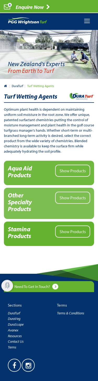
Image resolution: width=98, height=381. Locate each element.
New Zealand (6, 86)
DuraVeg (14, 318)
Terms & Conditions (70, 313)
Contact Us (16, 341)
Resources (15, 336)
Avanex (13, 330)
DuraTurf (17, 86)
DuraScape (16, 324)
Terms (12, 347)
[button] (49, 173)
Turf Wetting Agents (40, 86)
